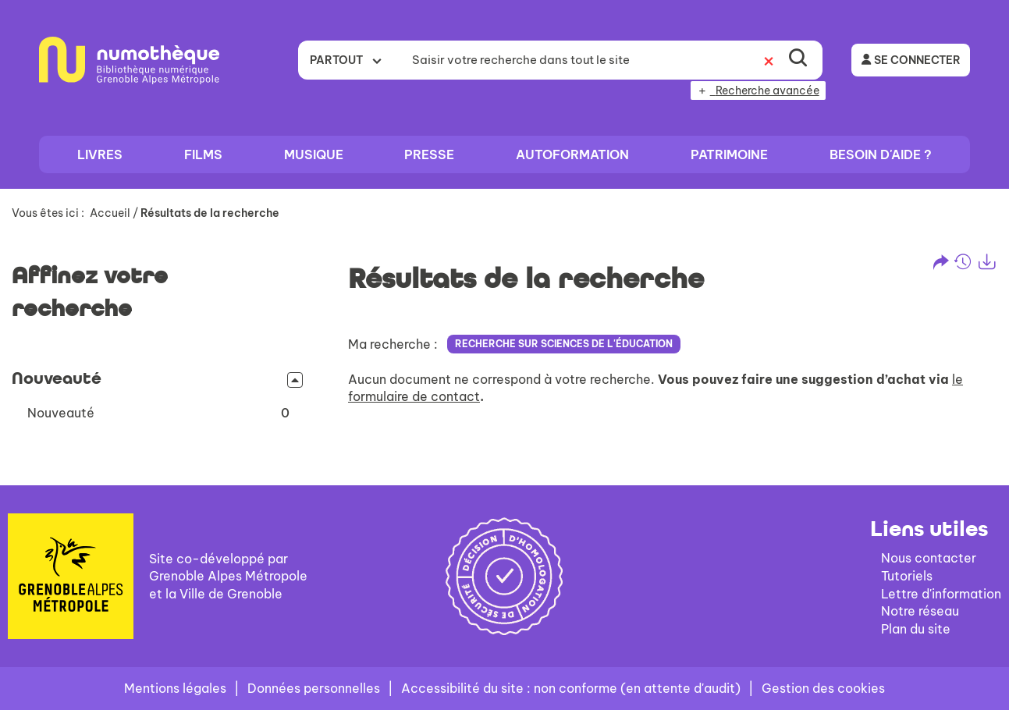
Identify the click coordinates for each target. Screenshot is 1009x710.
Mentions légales (175, 688)
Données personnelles (313, 688)
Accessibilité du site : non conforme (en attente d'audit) (571, 688)
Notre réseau (920, 611)
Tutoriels (907, 576)
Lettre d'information (941, 594)
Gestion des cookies (823, 688)
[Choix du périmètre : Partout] (350, 60)
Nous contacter (928, 558)
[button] (158, 413)
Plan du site (915, 629)
